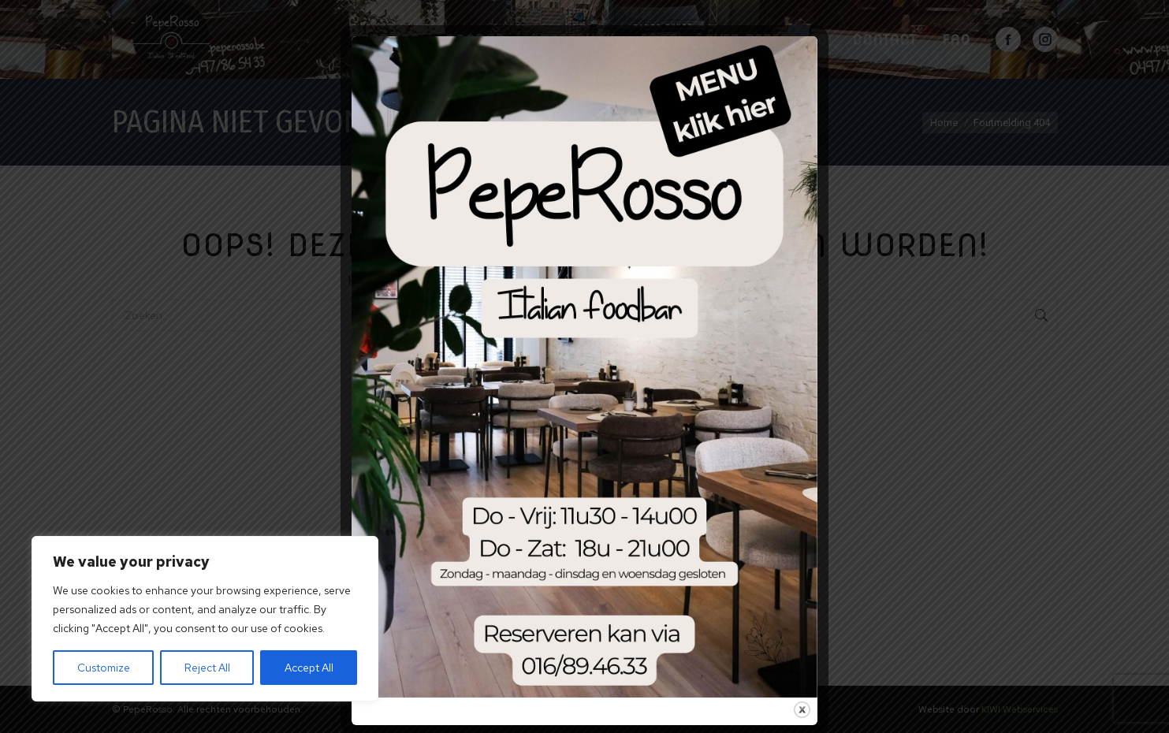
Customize (103, 667)
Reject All (207, 667)
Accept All (309, 667)
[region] (205, 618)
